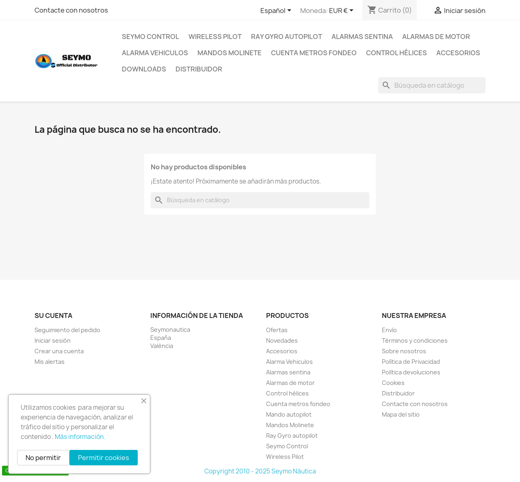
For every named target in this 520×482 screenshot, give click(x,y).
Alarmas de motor (436, 36)
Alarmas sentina (362, 36)
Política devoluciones (411, 372)
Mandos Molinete (229, 52)
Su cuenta (53, 315)
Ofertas (277, 330)
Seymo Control (150, 36)
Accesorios (458, 52)
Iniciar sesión (53, 340)
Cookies (393, 383)
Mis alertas (50, 361)
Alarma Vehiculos (155, 52)
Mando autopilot (289, 414)
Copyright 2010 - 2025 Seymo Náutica (260, 471)
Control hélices (396, 52)
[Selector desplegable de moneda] (342, 11)
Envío (389, 330)
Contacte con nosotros (71, 10)
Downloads (144, 69)
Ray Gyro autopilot (286, 36)
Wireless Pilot (215, 36)
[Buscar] (431, 85)
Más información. (80, 436)
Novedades (282, 340)
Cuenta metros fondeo (314, 52)
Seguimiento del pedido (67, 330)
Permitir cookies (103, 457)
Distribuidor (199, 69)
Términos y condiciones (415, 340)
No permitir (43, 457)
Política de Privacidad (411, 361)
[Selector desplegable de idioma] (277, 11)
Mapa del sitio (401, 414)
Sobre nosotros (404, 351)
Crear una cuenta (59, 351)
